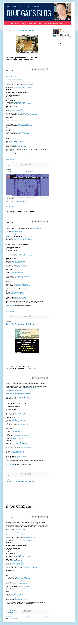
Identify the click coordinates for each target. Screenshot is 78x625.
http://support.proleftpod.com (23, 86)
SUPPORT (8, 86)
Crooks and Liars (68, 31)
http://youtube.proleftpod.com (17, 120)
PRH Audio (8, 197)
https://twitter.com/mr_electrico (25, 125)
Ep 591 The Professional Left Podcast (20, 31)
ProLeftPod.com (12, 76)
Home (27, 616)
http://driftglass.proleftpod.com (17, 140)
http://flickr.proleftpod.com (26, 135)
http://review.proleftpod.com (29, 84)
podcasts (11, 165)
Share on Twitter (35, 69)
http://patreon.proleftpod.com (16, 110)
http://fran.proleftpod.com (15, 142)
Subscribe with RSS (41, 69)
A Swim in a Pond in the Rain (20, 201)
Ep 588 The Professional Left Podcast (20, 482)
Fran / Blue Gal (65, 29)
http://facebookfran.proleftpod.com (20, 132)
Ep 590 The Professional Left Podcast (20, 172)
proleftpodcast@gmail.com (17, 79)
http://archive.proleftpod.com (20, 145)
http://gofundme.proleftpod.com (18, 109)
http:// (7, 76)
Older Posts (46, 616)
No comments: (17, 473)
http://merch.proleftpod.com (26, 87)
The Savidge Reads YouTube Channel (14, 204)
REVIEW (8, 84)
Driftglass (55, 36)
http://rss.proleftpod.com (20, 146)
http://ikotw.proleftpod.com (24, 133)
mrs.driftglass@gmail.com (26, 103)
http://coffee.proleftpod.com (20, 111)
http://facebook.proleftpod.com (20, 130)
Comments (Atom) (15, 618)
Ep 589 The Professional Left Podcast (20, 324)
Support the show (47, 69)
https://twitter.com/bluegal (17, 127)
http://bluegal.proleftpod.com (17, 141)
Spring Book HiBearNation (12, 206)
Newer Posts (8, 616)
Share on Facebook (33, 69)
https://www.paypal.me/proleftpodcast (22, 81)
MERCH (17, 87)
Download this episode (44, 69)
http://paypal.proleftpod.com (16, 107)
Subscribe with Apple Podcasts (38, 69)
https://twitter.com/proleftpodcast (22, 124)
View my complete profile (58, 39)
